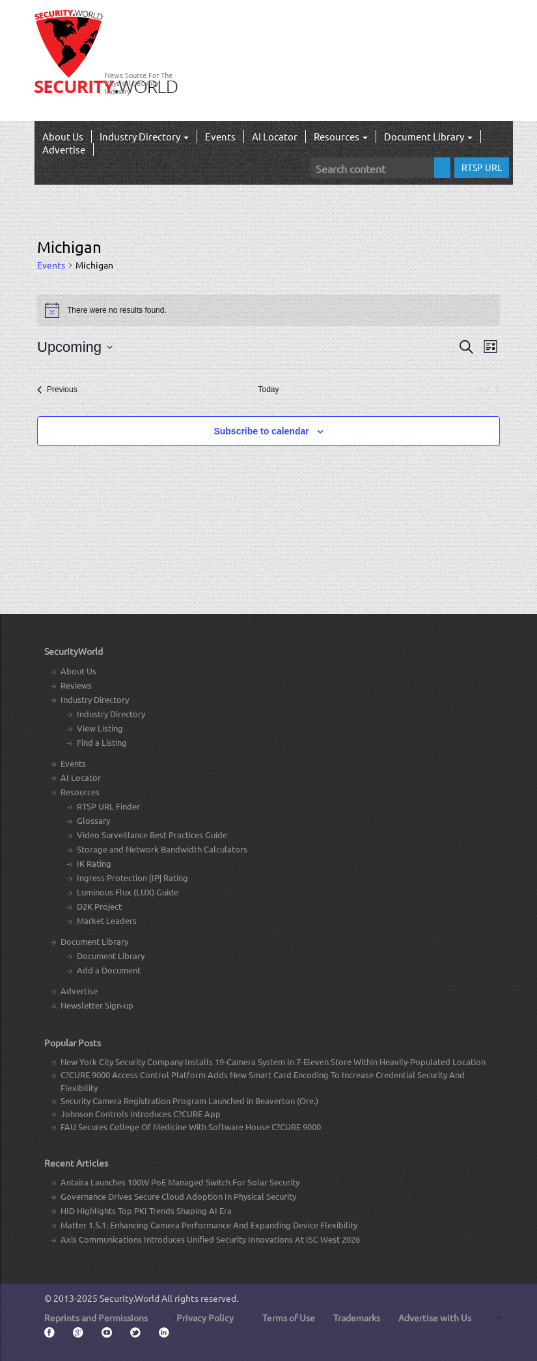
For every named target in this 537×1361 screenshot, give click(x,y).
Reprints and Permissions (96, 1317)
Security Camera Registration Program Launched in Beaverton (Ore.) (189, 1100)
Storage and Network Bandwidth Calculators (162, 848)
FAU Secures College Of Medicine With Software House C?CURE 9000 (191, 1126)
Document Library (428, 136)
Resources (341, 136)
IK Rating (94, 863)
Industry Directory (144, 136)
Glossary (93, 820)
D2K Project (99, 906)
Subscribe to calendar (261, 431)
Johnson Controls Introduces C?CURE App (141, 1113)
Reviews (76, 685)
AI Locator (274, 136)
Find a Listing (102, 742)
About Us (62, 136)
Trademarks (356, 1317)
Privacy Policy (205, 1317)
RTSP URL (481, 167)
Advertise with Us (434, 1317)
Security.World (129, 1298)
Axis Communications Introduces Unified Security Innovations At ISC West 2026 (210, 1239)
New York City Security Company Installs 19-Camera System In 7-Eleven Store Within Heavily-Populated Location (273, 1061)
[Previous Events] (57, 389)
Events (220, 136)
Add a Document (109, 969)
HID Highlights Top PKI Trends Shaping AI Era (146, 1210)
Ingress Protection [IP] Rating (132, 877)
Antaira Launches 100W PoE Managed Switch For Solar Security (180, 1181)
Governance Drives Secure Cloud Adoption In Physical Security (178, 1196)
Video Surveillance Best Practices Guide (152, 834)
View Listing (100, 727)
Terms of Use (288, 1317)
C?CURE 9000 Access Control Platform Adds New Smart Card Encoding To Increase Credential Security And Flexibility (263, 1081)
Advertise (63, 149)
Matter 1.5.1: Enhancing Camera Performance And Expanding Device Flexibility (209, 1224)
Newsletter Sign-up (97, 1005)
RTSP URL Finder (108, 806)
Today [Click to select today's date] (268, 389)
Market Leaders (107, 920)
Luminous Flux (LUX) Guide (127, 891)
